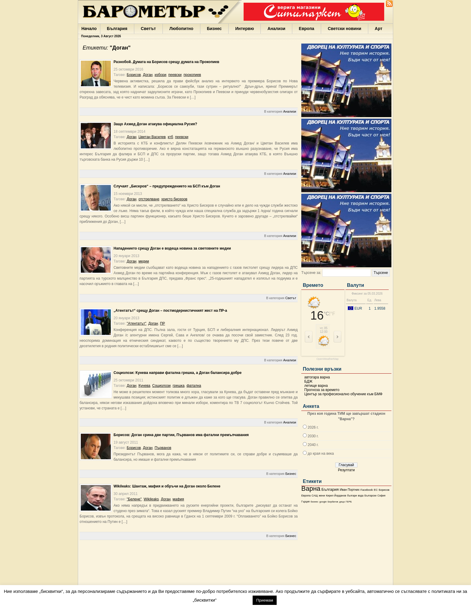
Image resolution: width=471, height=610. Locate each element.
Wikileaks (151, 499)
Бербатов (333, 501)
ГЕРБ (349, 501)
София (381, 495)
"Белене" (134, 499)
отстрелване (148, 199)
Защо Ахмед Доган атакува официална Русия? (155, 124)
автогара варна (317, 377)
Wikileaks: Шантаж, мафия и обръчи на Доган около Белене (167, 486)
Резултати (346, 470)
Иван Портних (350, 489)
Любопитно (181, 28)
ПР (162, 323)
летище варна (316, 386)
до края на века (321, 453)
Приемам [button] (264, 600)
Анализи (276, 28)
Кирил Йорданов (336, 495)
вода (360, 495)
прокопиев (192, 75)
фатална (194, 386)
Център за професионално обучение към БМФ (343, 394)
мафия (178, 499)
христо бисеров (174, 199)
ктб (170, 137)
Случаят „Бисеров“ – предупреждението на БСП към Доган (167, 186)
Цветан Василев (152, 137)
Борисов (384, 489)
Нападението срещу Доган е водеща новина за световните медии (172, 248)
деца (342, 501)
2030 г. (313, 436)
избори (160, 75)
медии (143, 261)
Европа (306, 28)
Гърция (305, 501)
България (117, 28)
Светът (148, 28)
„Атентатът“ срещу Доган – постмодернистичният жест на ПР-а (170, 310)
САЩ (314, 495)
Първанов (163, 448)
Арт (378, 28)
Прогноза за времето (321, 390)
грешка (179, 386)
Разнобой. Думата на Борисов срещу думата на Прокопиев (166, 62)
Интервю (244, 28)
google (323, 501)
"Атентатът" (136, 323)
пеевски (174, 75)
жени (322, 495)
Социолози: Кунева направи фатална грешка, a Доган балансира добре (178, 373)
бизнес (314, 501)
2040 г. (313, 445)
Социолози (161, 386)
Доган (148, 75)
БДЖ (308, 381)
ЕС (376, 489)
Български (370, 495)
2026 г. (313, 427)
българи (352, 495)
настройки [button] (234, 599)
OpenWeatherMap (328, 359)
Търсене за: (311, 273)
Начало (89, 28)
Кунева (144, 386)
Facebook (366, 489)
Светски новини (344, 28)
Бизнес (214, 28)
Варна (311, 488)
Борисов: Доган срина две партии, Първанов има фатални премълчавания (181, 435)
